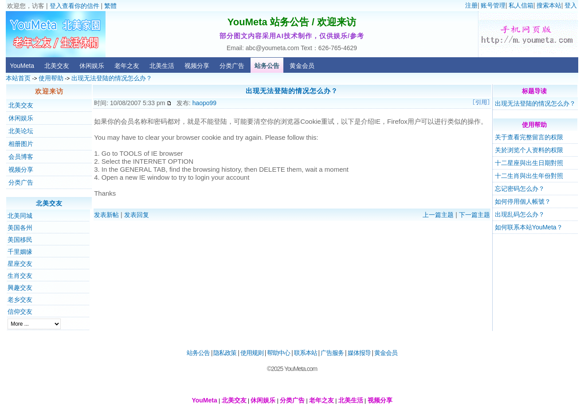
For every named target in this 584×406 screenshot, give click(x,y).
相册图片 (20, 143)
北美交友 (56, 65)
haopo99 (204, 102)
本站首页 (18, 78)
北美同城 (20, 215)
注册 (471, 5)
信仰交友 (20, 311)
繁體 (110, 5)
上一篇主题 (438, 214)
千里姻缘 (20, 251)
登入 (570, 5)
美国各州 (20, 227)
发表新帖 (106, 214)
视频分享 (196, 65)
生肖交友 (20, 275)
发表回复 (136, 214)
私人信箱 (521, 5)
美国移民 (20, 239)
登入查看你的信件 (74, 5)
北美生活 (161, 65)
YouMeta (22, 65)
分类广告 (231, 65)
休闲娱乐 (91, 65)
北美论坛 (20, 130)
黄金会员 (302, 65)
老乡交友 (20, 299)
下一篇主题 (474, 214)
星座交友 (20, 263)
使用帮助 (51, 78)
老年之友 (126, 65)
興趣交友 (20, 287)
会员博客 (20, 156)
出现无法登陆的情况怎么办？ (111, 78)
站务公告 (267, 65)
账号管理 (493, 5)
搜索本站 (549, 5)
